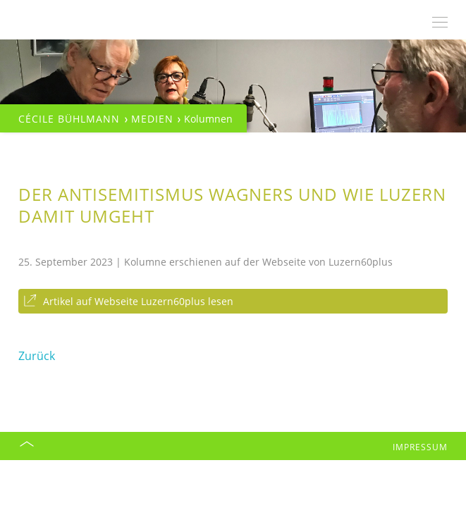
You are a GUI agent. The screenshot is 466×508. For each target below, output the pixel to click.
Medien (152, 118)
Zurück (36, 356)
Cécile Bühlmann (69, 118)
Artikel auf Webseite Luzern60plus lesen (138, 301)
